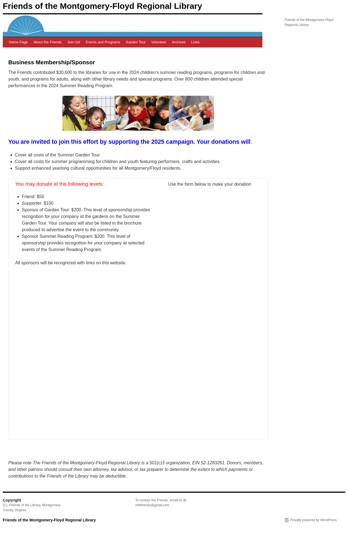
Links (195, 42)
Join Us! (73, 42)
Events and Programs (103, 42)
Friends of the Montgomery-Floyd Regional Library (102, 5)
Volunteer (158, 42)
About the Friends (47, 42)
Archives (179, 42)
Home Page (18, 42)
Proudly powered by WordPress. (314, 520)
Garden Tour (136, 42)
